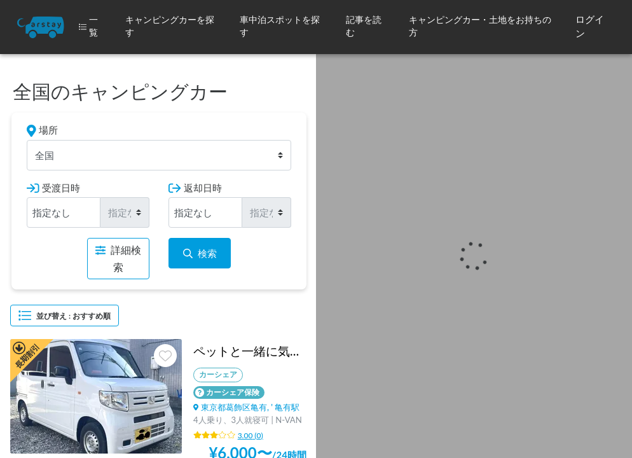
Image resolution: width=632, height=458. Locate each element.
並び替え (64, 315)
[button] (172, 27)
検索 (200, 253)
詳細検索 (118, 258)
